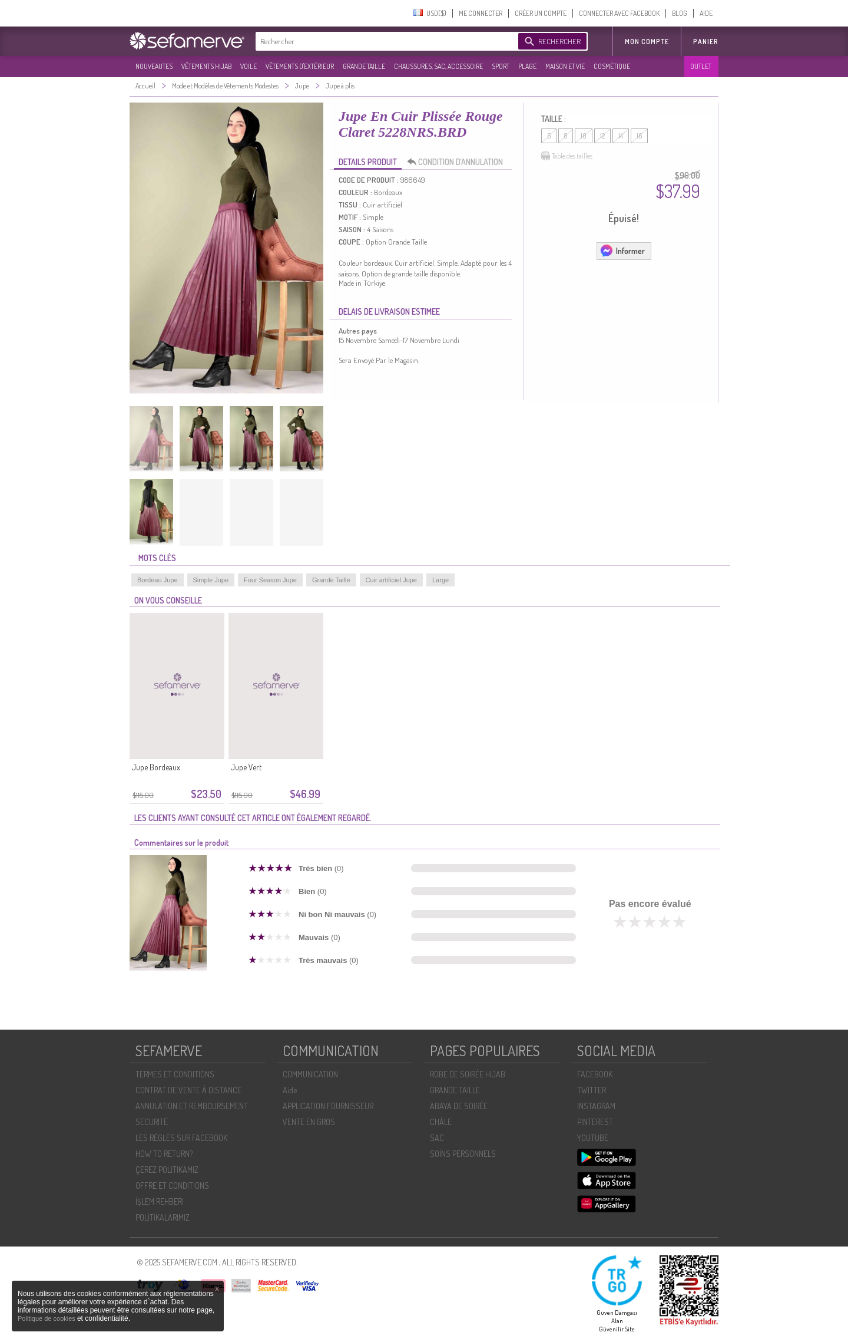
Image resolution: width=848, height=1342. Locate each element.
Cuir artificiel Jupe (391, 579)
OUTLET (700, 66)
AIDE (706, 13)
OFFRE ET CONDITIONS (172, 1186)
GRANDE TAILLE (364, 66)
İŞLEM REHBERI (159, 1201)
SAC (437, 1138)
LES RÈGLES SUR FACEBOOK (181, 1138)
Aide (290, 1090)
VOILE (248, 66)
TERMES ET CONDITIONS (174, 1074)
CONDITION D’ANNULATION (458, 162)
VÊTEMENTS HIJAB (206, 66)
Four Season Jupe (270, 579)
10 (584, 135)
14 (620, 135)
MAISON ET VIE (565, 66)
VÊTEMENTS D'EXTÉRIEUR (300, 66)
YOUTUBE (592, 1138)
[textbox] (384, 41)
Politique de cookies (47, 1318)
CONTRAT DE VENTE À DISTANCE (188, 1090)
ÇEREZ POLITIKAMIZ (166, 1170)
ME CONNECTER (480, 13)
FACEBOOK (594, 1074)
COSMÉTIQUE (612, 66)
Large (440, 579)
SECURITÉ (151, 1122)
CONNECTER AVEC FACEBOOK (619, 13)
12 (602, 135)
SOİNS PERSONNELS (463, 1154)
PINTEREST (595, 1122)
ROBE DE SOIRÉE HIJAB (467, 1074)
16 (639, 135)
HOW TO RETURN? (164, 1154)
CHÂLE (441, 1122)
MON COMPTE (647, 41)
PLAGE (527, 66)
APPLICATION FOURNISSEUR (328, 1106)
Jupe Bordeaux (156, 767)
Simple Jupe (211, 579)
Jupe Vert (246, 767)
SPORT (500, 66)
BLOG (679, 13)
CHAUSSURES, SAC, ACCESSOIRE (438, 66)
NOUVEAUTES (154, 66)
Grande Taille (331, 579)
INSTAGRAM (596, 1106)
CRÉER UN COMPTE (541, 13)
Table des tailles (566, 156)
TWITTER (591, 1090)
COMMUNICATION (310, 1074)
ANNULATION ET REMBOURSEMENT (191, 1106)
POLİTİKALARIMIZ (162, 1217)
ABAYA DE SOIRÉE (459, 1106)
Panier (705, 41)
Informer (622, 250)
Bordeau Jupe (157, 579)
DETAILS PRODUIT (368, 162)
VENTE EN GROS (309, 1122)
